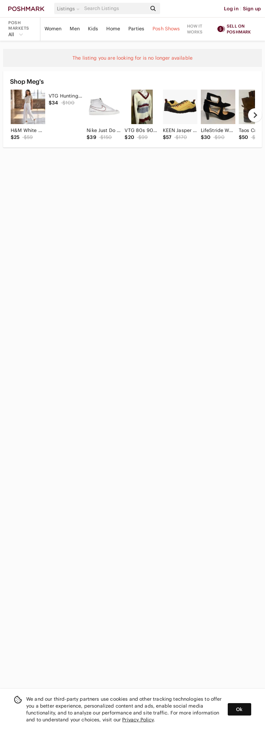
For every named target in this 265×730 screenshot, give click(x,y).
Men (74, 29)
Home (113, 29)
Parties (136, 29)
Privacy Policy (138, 720)
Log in (231, 9)
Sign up (252, 9)
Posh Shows (166, 29)
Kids (93, 29)
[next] (255, 115)
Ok (239, 709)
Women (53, 29)
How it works (195, 28)
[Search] (115, 8)
